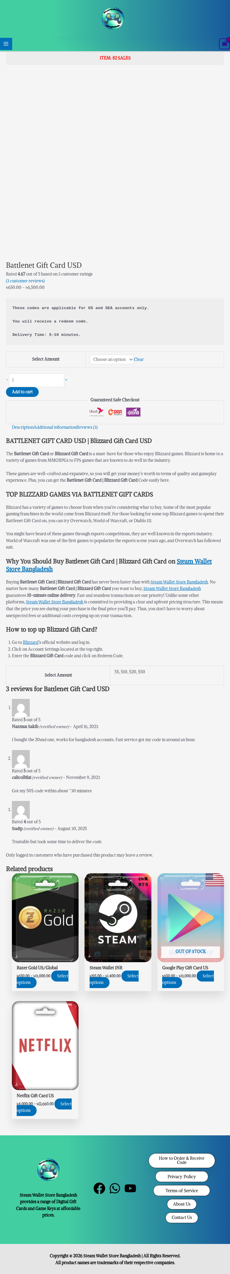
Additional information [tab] (55, 427)
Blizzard (30, 642)
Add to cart (22, 392)
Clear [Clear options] (139, 359)
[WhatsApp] (115, 1188)
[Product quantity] (36, 380)
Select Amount (46, 359)
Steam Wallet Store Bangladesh (179, 582)
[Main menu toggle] (6, 44)
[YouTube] (130, 1188)
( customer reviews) (25, 281)
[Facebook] (99, 1188)
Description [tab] (23, 427)
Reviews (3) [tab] (87, 427)
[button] (181, 1160)
